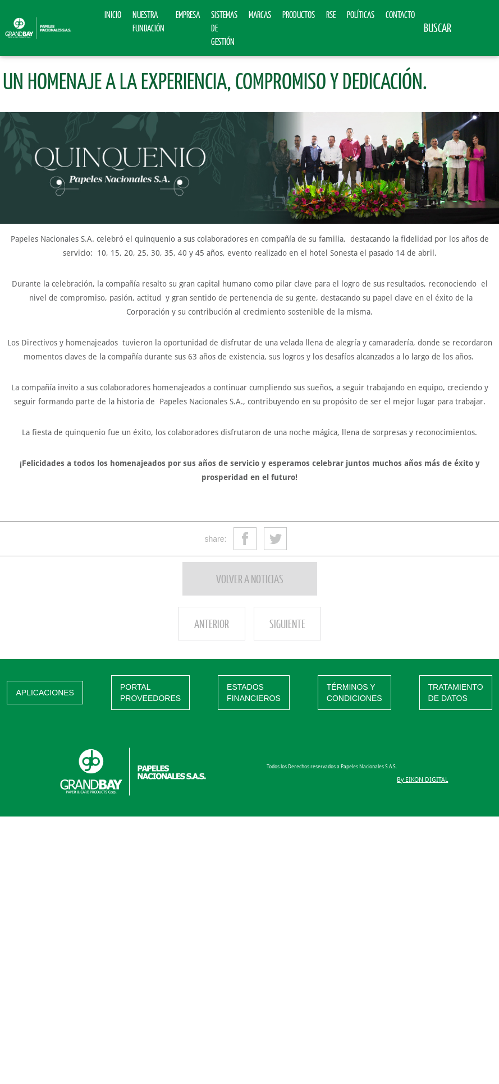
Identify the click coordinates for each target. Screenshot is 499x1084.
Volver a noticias (249, 578)
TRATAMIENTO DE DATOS (455, 692)
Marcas (260, 14)
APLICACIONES (45, 692)
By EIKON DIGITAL (422, 779)
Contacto (400, 14)
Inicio (112, 14)
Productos (298, 14)
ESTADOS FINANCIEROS (254, 692)
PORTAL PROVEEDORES (150, 692)
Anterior (211, 623)
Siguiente (287, 623)
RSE (331, 14)
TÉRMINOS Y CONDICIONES (354, 692)
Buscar (437, 27)
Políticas (360, 14)
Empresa (188, 14)
